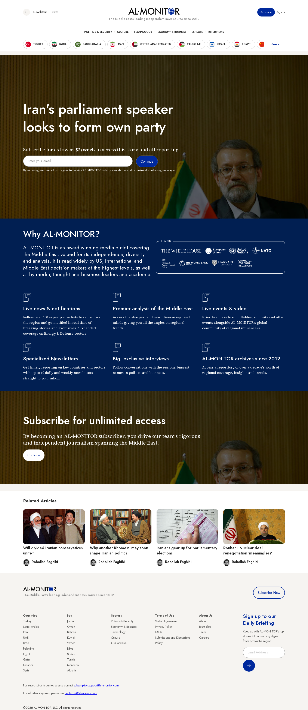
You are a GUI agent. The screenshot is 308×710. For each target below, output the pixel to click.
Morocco (73, 665)
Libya (70, 648)
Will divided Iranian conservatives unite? (53, 550)
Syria (26, 670)
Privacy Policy (163, 627)
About (202, 621)
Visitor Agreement (166, 621)
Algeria (71, 670)
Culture (123, 32)
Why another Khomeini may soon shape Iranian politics (119, 550)
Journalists (205, 627)
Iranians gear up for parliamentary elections (187, 550)
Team (202, 632)
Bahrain (72, 632)
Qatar (26, 659)
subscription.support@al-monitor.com (96, 685)
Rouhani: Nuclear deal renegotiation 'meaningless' (247, 550)
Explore (197, 32)
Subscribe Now (269, 592)
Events (54, 12)
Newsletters (40, 12)
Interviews (216, 32)
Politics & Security (98, 32)
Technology (143, 32)
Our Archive (118, 643)
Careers (204, 637)
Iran (25, 632)
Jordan (71, 621)
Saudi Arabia (31, 627)
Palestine (28, 648)
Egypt (26, 654)
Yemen (71, 643)
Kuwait (71, 637)
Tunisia (71, 659)
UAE (25, 637)
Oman (71, 627)
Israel (26, 643)
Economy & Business (171, 32)
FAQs (158, 632)
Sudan (71, 654)
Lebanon (28, 665)
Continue (33, 455)
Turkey (27, 621)
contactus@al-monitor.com (81, 693)
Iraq (69, 615)
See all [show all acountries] (276, 45)
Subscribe (266, 13)
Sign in (281, 13)
